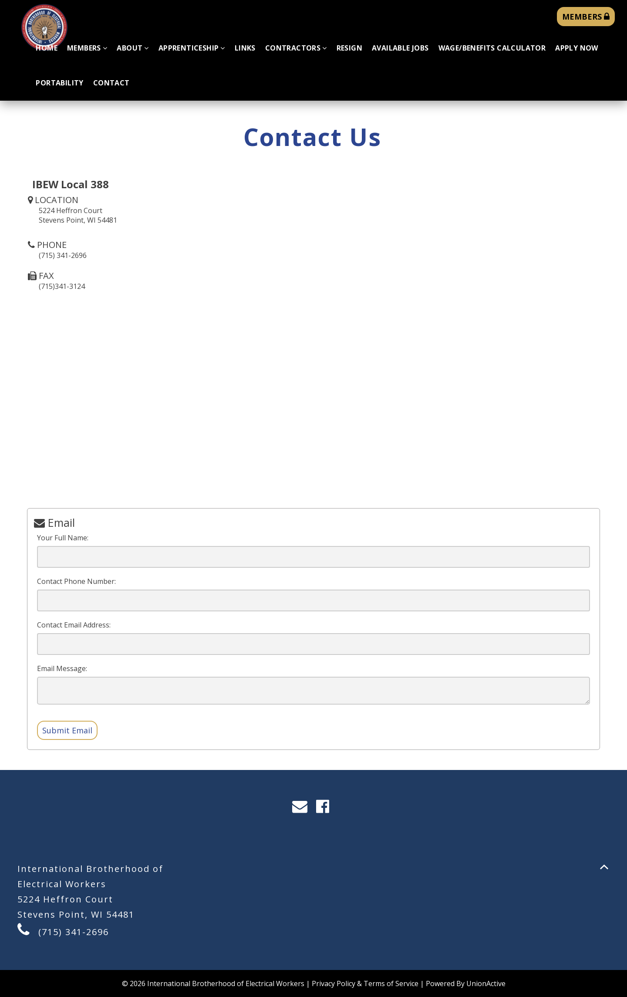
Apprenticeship (191, 48)
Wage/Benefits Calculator (492, 48)
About (132, 48)
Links (245, 48)
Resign (349, 48)
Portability (59, 83)
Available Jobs (400, 48)
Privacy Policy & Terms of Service (365, 983)
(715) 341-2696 (73, 932)
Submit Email (67, 730)
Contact (111, 83)
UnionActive (486, 983)
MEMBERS (586, 16)
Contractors (296, 48)
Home (46, 48)
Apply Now (576, 48)
